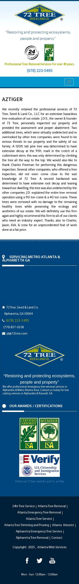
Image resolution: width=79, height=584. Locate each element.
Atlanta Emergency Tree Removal (39, 512)
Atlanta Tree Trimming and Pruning (26, 525)
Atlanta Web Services (52, 547)
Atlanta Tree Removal (52, 506)
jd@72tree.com (17, 333)
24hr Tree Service (23, 506)
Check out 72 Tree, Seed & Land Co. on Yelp (39, 481)
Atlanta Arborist (63, 525)
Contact (56, 538)
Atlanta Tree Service (39, 519)
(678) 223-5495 (39, 70)
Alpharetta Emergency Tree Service (39, 531)
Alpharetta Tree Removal (32, 538)
